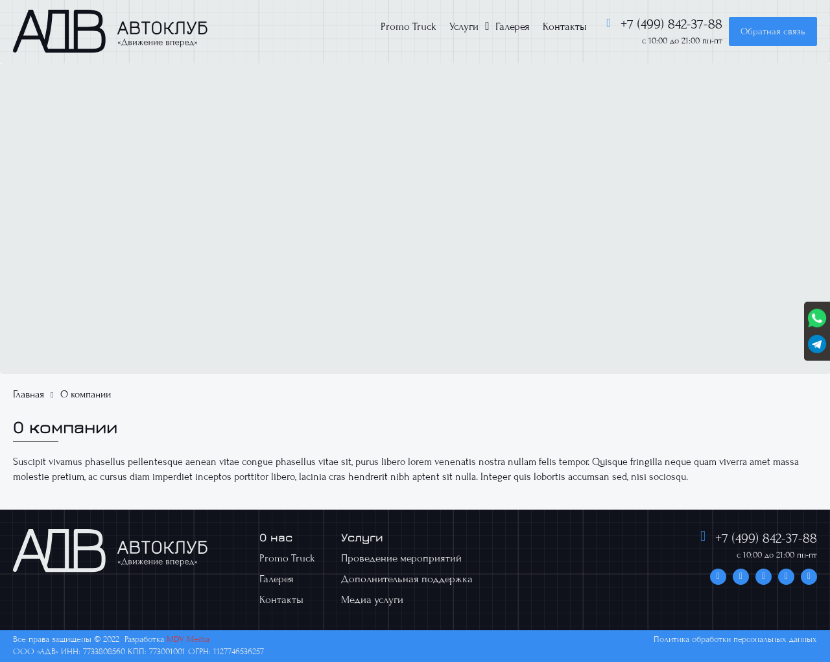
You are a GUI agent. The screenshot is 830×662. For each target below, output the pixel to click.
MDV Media (188, 639)
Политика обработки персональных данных (735, 639)
